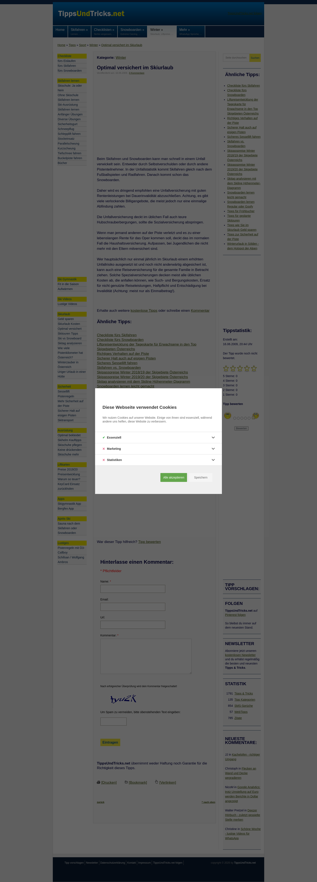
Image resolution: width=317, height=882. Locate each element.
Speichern (200, 477)
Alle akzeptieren (173, 477)
